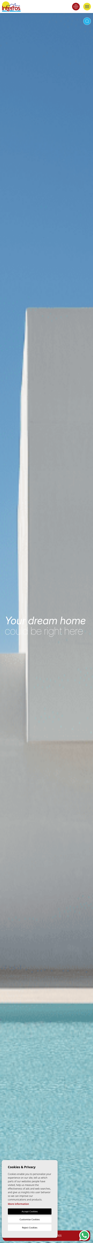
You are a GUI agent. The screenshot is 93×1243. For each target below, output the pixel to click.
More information (18, 1204)
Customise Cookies (30, 1219)
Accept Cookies (30, 1211)
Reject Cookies (29, 1227)
